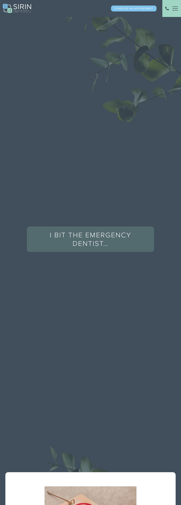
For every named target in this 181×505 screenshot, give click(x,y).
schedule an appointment (134, 8)
